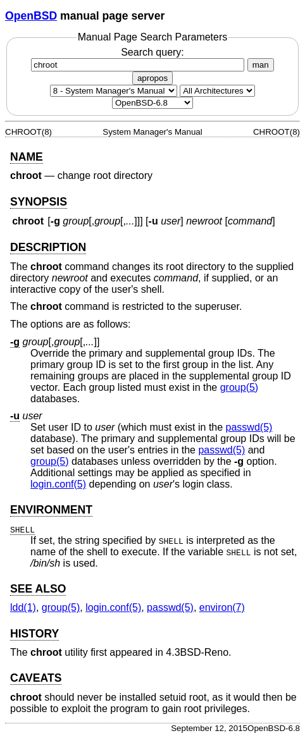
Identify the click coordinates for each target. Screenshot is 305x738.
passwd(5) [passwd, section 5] (249, 427)
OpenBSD (31, 15)
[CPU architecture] (217, 91)
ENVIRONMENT (51, 509)
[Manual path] (152, 103)
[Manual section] (113, 91)
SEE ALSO (38, 588)
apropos (152, 78)
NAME (26, 157)
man (260, 65)
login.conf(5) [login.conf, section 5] (58, 484)
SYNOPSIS (38, 201)
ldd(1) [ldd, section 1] (23, 607)
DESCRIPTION (48, 247)
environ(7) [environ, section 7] (222, 607)
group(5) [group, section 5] (239, 387)
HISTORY (34, 633)
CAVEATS (35, 678)
